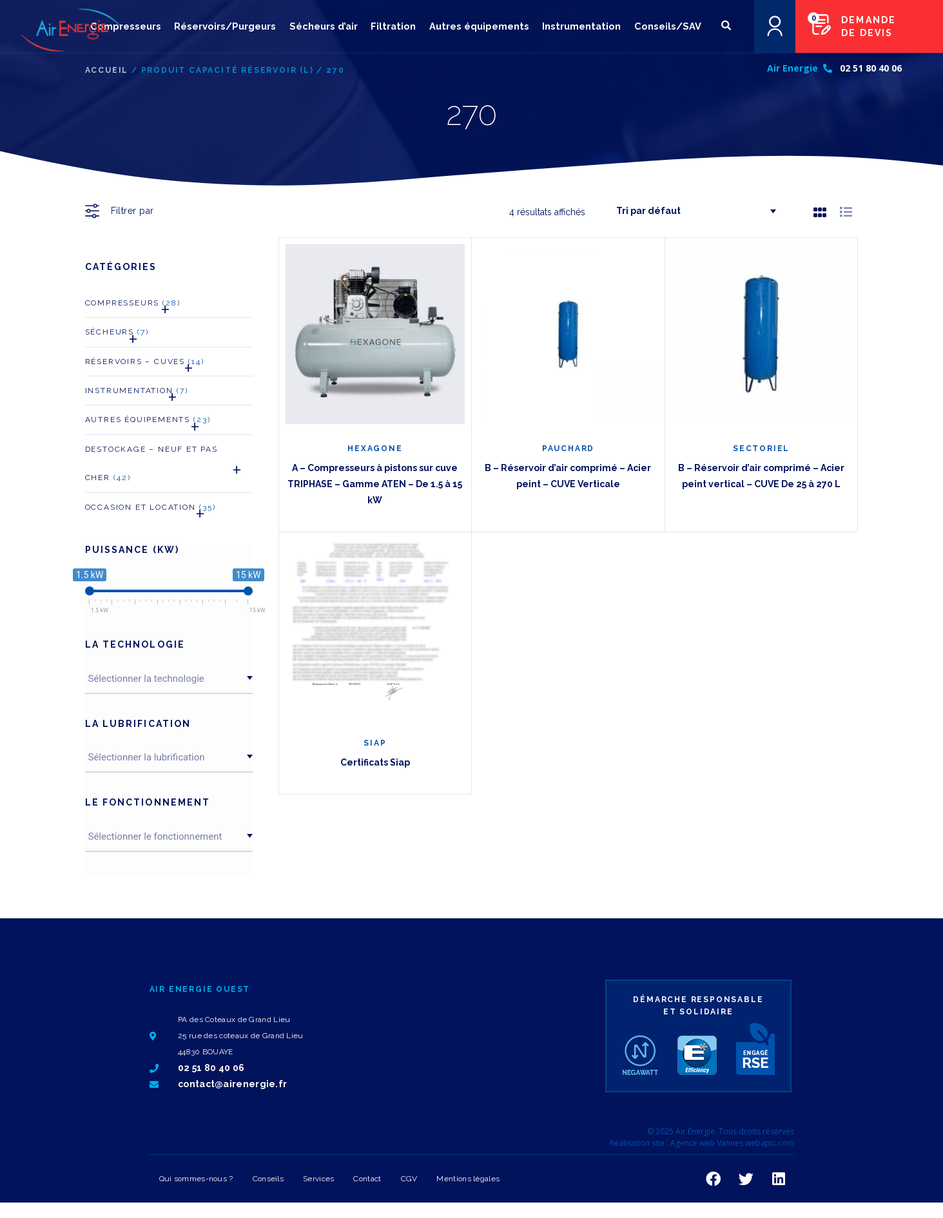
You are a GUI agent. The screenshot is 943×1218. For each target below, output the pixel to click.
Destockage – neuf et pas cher (169, 467)
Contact (367, 1178)
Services (318, 1178)
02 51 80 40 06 (871, 70)
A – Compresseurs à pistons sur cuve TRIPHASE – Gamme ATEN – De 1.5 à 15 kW (374, 484)
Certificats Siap (375, 762)
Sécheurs (117, 335)
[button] (726, 26)
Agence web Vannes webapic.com (732, 1142)
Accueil (107, 70)
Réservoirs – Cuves (145, 365)
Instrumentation (136, 394)
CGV (409, 1178)
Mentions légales (468, 1178)
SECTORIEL (761, 448)
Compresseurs (133, 306)
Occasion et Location (150, 510)
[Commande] (691, 211)
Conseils (268, 1178)
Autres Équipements (148, 423)
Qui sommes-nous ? (196, 1178)
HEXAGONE (374, 448)
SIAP (375, 743)
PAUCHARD (568, 448)
